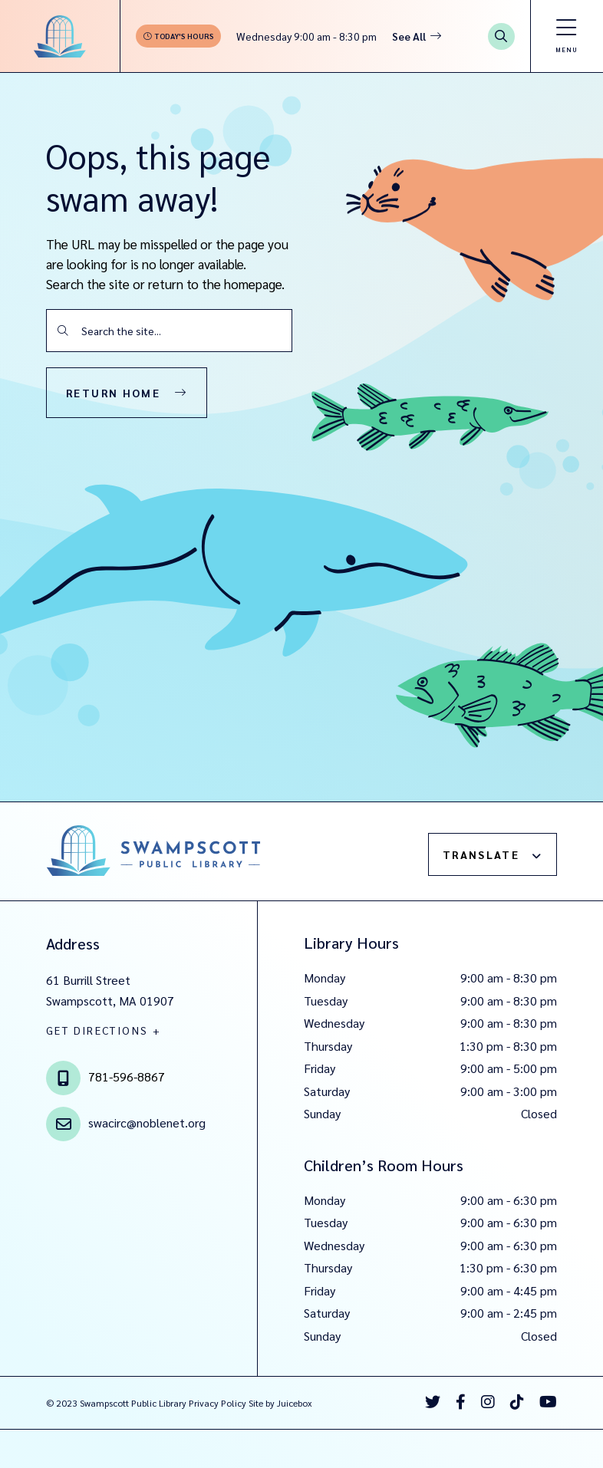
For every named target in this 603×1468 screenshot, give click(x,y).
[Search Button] (501, 36)
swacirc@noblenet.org (147, 1122)
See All (409, 36)
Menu (566, 49)
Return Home (113, 393)
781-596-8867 (126, 1076)
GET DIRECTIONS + (103, 1030)
